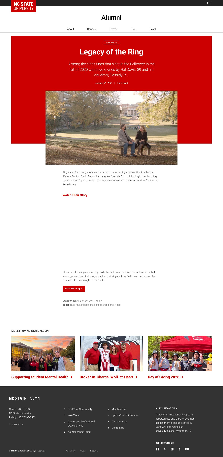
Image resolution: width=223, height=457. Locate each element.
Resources (94, 451)
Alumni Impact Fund (79, 431)
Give (133, 29)
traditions (108, 304)
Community (95, 300)
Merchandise (119, 409)
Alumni (111, 17)
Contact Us (118, 427)
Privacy (82, 451)
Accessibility (70, 451)
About (70, 29)
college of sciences (91, 304)
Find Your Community (80, 409)
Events (113, 29)
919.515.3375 (16, 424)
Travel (152, 29)
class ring (74, 304)
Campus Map (119, 421)
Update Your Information (125, 415)
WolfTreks (73, 415)
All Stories (82, 300)
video (118, 304)
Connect (92, 29)
